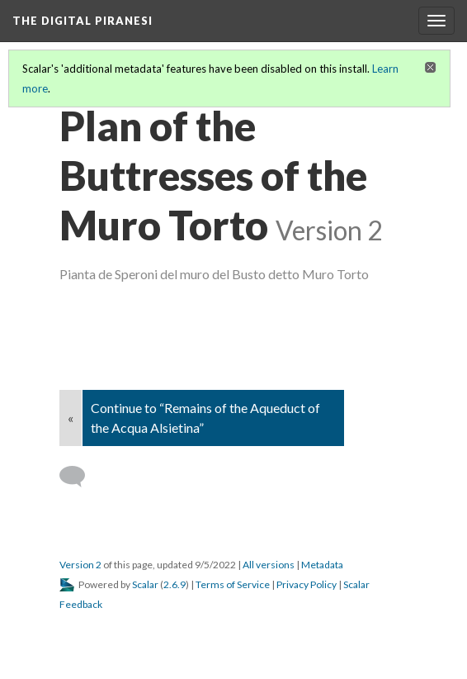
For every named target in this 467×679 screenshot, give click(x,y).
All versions (269, 564)
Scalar (145, 584)
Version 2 (80, 564)
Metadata (322, 564)
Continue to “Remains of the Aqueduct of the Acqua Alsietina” (205, 417)
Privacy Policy (306, 584)
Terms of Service (233, 584)
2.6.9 (174, 584)
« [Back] (70, 417)
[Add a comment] (79, 476)
